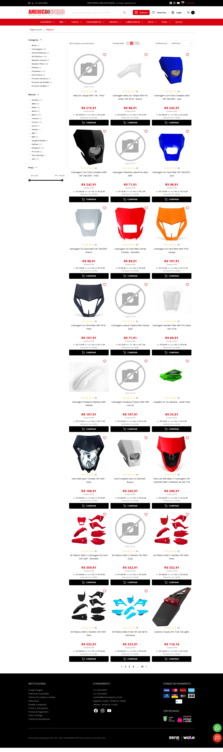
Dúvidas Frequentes (37, 704)
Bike (61, 22)
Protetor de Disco (41, 78)
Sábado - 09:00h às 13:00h (105, 704)
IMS (35, 133)
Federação (188, 3)
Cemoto (37, 118)
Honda (36, 129)
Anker (36, 107)
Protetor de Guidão (42, 82)
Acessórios (46, 22)
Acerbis (37, 100)
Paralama (38, 71)
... (137, 666)
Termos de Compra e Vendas (41, 697)
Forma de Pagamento (38, 711)
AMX (35, 104)
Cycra (36, 126)
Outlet (179, 22)
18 (142, 666)
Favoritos (159, 12)
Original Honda (40, 140)
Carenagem (39, 49)
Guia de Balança (40, 53)
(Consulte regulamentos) (126, 3)
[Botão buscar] (124, 12)
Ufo (35, 159)
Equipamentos (94, 22)
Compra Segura (35, 690)
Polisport (38, 148)
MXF (35, 137)
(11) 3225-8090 (41, 3)
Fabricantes (33, 701)
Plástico (50, 30)
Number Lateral (40, 60)
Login (176, 12)
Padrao (37, 144)
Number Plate (40, 64)
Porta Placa (38, 75)
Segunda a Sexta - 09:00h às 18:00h (109, 701)
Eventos (141, 12)
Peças (164, 22)
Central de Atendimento (39, 719)
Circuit (37, 122)
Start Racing (39, 155)
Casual (75, 22)
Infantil (113, 22)
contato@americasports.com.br (107, 697)
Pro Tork (37, 151)
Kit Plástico (39, 56)
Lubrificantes (133, 22)
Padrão (36, 67)
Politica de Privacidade (38, 693)
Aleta (35, 45)
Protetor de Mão (40, 86)
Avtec (36, 111)
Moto (151, 22)
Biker (36, 115)
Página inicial (36, 30)
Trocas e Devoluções (38, 708)
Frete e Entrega (35, 715)
